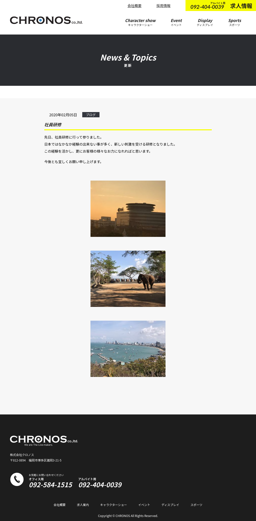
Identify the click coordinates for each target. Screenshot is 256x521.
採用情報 (163, 5)
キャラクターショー (113, 504)
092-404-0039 (100, 484)
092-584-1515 (50, 484)
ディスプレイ (170, 504)
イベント (144, 504)
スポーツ (196, 504)
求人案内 (83, 504)
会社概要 (135, 5)
